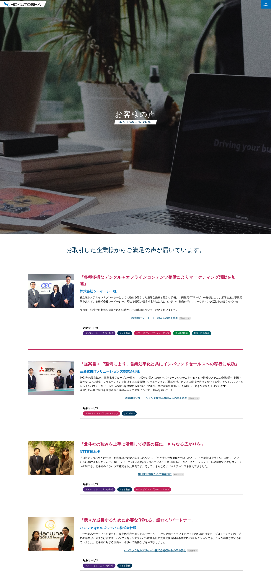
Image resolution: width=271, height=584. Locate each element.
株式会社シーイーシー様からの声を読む (154, 318)
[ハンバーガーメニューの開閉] (266, 4)
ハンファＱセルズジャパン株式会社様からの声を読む (155, 550)
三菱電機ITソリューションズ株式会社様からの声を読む (155, 398)
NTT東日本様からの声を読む (155, 474)
